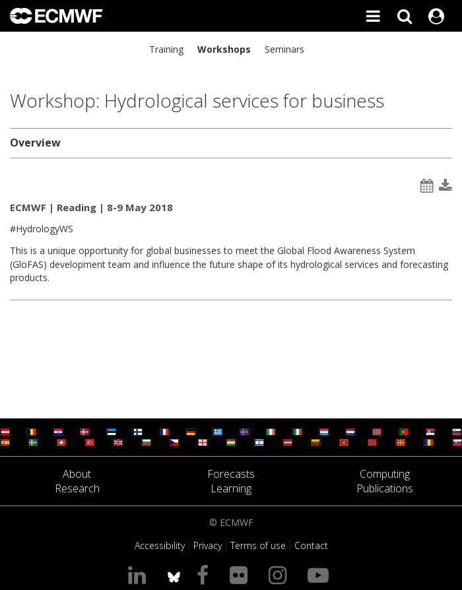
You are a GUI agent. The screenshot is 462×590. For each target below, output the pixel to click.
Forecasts (231, 474)
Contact (311, 545)
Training (166, 49)
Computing (385, 474)
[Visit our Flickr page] (241, 574)
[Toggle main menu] (373, 16)
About (77, 474)
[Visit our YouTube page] (321, 574)
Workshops (224, 49)
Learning (231, 488)
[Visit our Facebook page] (205, 574)
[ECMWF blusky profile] (174, 574)
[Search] (404, 16)
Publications (384, 488)
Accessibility (160, 545)
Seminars (284, 49)
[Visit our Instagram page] (280, 574)
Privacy (207, 545)
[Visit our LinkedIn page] (139, 574)
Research (77, 488)
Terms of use (258, 545)
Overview (35, 142)
